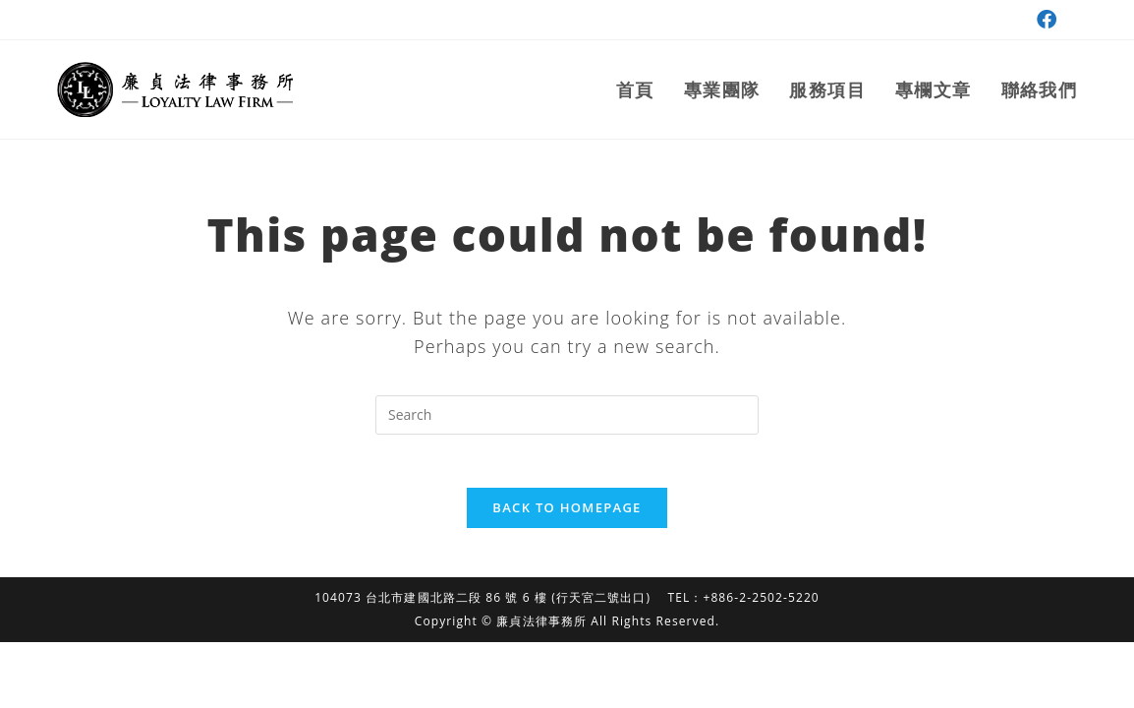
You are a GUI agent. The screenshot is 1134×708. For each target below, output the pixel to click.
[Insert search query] (567, 415)
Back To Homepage (566, 513)
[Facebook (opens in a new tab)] (1044, 20)
